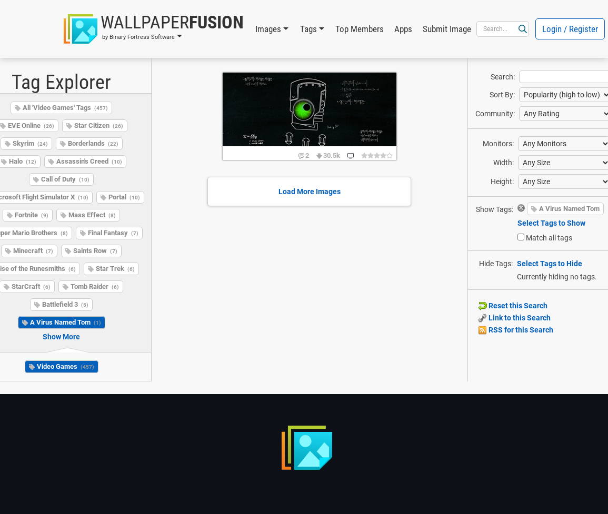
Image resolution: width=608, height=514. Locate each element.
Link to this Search (515, 318)
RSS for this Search (516, 330)
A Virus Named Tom (65, 322)
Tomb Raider (95, 286)
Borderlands (93, 143)
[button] (154, 29)
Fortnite (31, 215)
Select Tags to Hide (549, 263)
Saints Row (95, 251)
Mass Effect (92, 215)
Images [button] (268, 29)
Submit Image (447, 29)
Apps (403, 29)
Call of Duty (65, 179)
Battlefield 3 (65, 304)
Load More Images (309, 191)
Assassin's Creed (89, 161)
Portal (124, 197)
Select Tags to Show (551, 223)
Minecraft (33, 251)
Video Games (65, 366)
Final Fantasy (113, 233)
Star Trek (115, 269)
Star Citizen (98, 125)
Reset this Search (513, 305)
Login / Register (570, 29)
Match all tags (549, 238)
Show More (61, 336)
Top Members (359, 29)
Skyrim (30, 143)
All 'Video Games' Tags (65, 108)
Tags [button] (308, 29)
